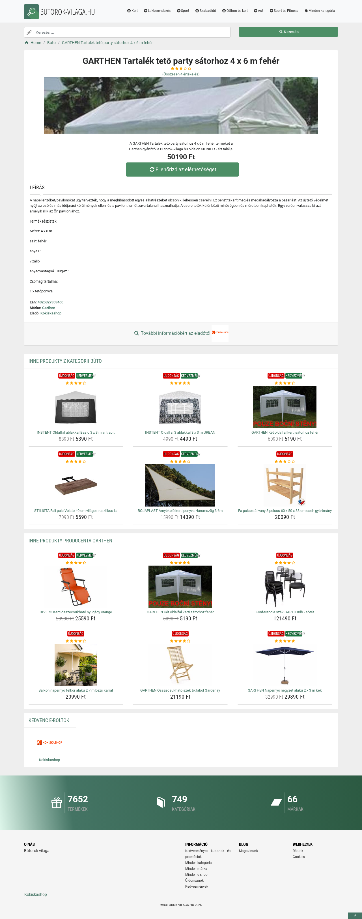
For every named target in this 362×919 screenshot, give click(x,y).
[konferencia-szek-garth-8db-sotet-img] (285, 587)
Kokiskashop (50, 313)
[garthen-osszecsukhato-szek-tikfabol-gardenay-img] (180, 665)
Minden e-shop (196, 875)
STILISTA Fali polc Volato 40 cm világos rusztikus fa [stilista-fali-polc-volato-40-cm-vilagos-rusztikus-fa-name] (75, 511)
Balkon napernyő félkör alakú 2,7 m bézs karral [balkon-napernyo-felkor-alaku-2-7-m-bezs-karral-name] (75, 690)
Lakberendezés (157, 11)
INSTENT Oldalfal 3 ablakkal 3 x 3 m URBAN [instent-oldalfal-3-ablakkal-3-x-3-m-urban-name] (180, 432)
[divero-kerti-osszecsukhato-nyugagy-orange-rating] (76, 563)
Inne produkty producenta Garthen (70, 541)
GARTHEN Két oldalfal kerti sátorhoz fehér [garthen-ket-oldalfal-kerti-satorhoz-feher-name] (284, 432)
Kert (132, 11)
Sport (182, 11)
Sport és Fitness (283, 11)
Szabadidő (205, 11)
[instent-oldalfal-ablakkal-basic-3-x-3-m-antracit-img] (76, 407)
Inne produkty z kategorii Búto (65, 361)
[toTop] (355, 916)
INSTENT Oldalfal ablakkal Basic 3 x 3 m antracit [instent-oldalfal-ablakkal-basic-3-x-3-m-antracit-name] (76, 432)
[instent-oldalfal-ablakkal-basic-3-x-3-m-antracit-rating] (76, 383)
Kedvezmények (196, 886)
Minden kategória (319, 11)
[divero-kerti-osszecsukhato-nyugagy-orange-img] (76, 587)
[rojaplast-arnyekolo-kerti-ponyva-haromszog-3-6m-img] (180, 485)
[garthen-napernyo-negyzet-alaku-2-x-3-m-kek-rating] (285, 641)
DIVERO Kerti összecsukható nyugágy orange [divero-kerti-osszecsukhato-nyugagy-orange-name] (76, 612)
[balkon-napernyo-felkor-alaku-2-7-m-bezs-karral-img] (76, 665)
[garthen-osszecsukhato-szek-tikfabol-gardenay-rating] (180, 641)
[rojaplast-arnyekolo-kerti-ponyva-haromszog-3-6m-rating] (180, 461)
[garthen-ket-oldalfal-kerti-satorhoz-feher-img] (285, 407)
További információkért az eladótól (181, 333)
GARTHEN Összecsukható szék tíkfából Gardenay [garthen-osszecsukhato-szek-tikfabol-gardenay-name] (180, 690)
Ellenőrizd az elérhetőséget (182, 169)
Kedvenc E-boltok (49, 720)
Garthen (48, 308)
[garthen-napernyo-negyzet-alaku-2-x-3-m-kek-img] (285, 665)
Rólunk (298, 851)
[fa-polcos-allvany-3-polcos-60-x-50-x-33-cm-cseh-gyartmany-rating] (285, 461)
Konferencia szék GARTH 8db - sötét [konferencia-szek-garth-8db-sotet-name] (285, 612)
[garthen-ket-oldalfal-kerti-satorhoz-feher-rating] (285, 383)
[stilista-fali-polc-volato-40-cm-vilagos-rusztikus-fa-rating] (76, 461)
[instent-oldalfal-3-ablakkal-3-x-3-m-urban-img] (180, 407)
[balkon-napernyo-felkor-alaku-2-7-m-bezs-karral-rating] (76, 641)
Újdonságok (194, 881)
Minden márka (196, 869)
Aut (258, 11)
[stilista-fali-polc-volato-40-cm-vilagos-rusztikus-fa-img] (76, 485)
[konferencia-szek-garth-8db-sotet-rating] (285, 563)
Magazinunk (248, 851)
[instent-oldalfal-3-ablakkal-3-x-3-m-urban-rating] (180, 383)
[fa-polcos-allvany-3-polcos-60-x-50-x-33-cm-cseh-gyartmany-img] (285, 485)
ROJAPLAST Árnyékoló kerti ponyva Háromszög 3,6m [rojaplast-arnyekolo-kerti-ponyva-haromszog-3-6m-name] (180, 511)
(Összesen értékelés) (181, 74)
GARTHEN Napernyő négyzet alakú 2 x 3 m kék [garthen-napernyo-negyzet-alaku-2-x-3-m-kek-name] (285, 690)
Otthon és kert (235, 11)
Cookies (299, 857)
